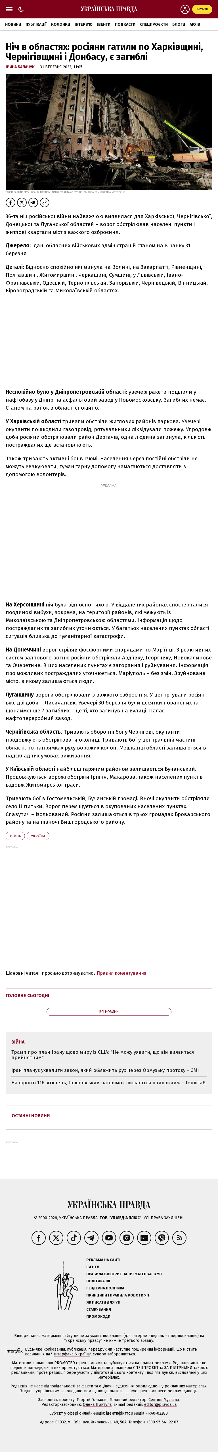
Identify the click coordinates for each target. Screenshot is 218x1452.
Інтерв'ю (84, 24)
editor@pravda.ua (160, 1404)
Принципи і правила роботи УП (117, 1295)
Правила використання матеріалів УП (124, 1274)
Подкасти (125, 24)
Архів (195, 24)
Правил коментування (121, 973)
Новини (13, 24)
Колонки (60, 24)
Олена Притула (97, 1404)
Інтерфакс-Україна (72, 1354)
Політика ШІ (98, 1281)
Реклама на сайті (103, 1260)
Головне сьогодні (27, 995)
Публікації (36, 24)
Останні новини (31, 1115)
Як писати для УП (103, 1302)
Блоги (178, 24)
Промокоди (98, 1316)
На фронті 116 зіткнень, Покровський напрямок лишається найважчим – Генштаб (108, 1083)
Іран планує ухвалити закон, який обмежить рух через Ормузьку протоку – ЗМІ (105, 1070)
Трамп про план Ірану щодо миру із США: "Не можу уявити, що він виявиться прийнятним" (102, 1055)
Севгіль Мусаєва (163, 1399)
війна (15, 836)
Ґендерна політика (105, 1288)
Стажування (98, 1309)
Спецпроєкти (154, 24)
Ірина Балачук (20, 67)
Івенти (103, 24)
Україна (38, 836)
